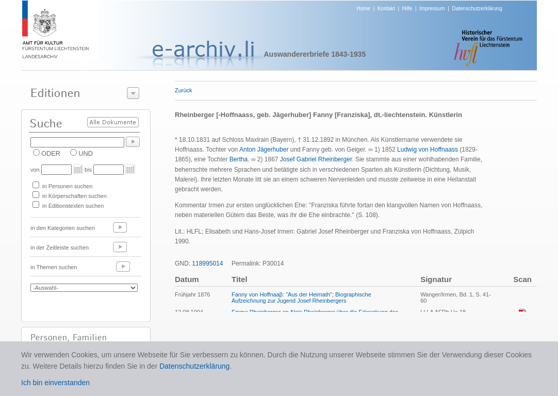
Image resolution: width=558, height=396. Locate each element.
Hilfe (407, 8)
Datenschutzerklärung (477, 8)
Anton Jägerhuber (263, 149)
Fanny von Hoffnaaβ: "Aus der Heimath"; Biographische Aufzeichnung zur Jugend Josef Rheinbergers (301, 297)
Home (364, 8)
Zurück (183, 90)
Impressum (432, 8)
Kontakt (386, 8)
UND (85, 153)
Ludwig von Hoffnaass (427, 149)
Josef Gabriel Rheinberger (316, 159)
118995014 (207, 263)
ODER (50, 153)
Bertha (238, 159)
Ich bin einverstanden (55, 382)
